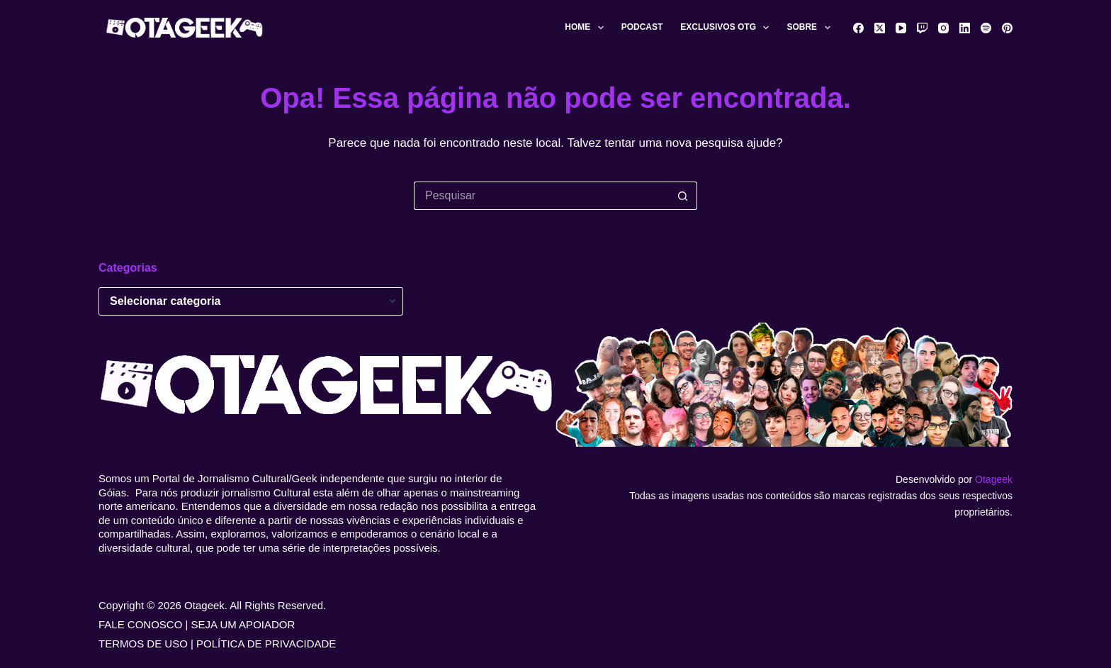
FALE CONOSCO (140, 624)
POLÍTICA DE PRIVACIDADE (266, 644)
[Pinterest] (1007, 28)
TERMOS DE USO (143, 644)
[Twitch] (922, 28)
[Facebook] (858, 28)
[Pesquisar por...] (541, 196)
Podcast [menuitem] (642, 27)
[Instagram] (943, 28)
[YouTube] (901, 28)
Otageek (994, 479)
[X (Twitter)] (879, 28)
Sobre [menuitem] (810, 27)
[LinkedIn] (964, 28)
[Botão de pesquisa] (683, 196)
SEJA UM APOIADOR (243, 624)
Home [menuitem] (587, 27)
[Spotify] (986, 28)
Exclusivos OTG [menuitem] (727, 27)
